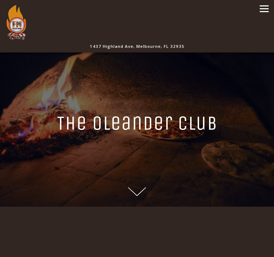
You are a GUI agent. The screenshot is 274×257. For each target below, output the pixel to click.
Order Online (137, 249)
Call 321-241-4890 (137, 232)
